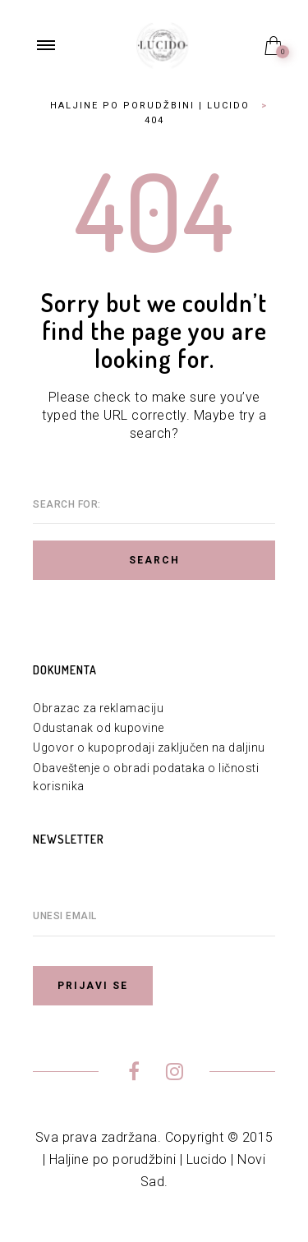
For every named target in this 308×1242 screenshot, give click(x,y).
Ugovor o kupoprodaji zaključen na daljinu (149, 747)
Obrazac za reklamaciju (98, 708)
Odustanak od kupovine (98, 727)
